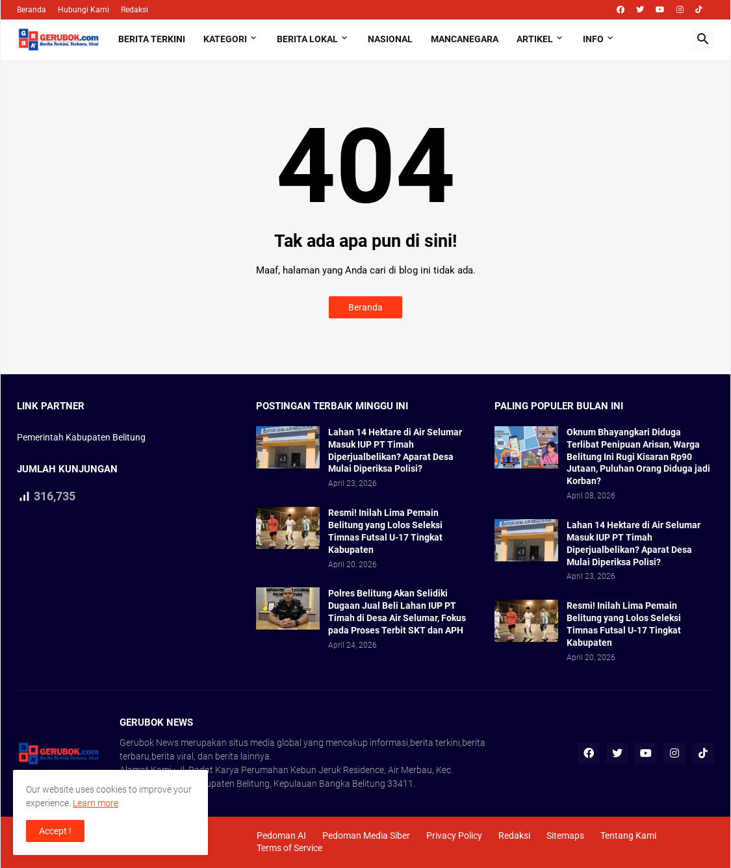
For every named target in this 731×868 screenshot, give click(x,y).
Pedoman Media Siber (366, 835)
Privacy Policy (454, 835)
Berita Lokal (307, 39)
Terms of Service (289, 848)
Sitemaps (565, 835)
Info (593, 39)
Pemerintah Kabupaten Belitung (81, 437)
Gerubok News (149, 742)
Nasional (390, 39)
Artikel (535, 39)
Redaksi (134, 9)
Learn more (95, 803)
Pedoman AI (281, 835)
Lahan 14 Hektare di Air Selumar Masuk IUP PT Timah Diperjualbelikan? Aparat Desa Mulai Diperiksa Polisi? (395, 450)
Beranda (31, 9)
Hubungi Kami (83, 9)
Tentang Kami (628, 835)
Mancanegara (464, 39)
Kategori (225, 39)
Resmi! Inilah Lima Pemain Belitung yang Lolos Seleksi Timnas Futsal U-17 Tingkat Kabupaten (385, 531)
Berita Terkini (151, 39)
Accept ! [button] (55, 831)
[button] (703, 40)
